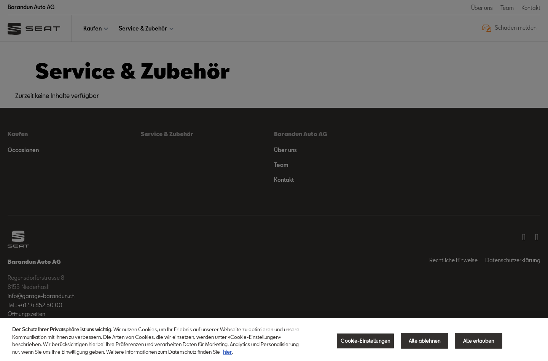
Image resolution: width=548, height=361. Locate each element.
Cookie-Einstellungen (365, 346)
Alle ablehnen (424, 346)
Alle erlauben (478, 346)
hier (227, 357)
